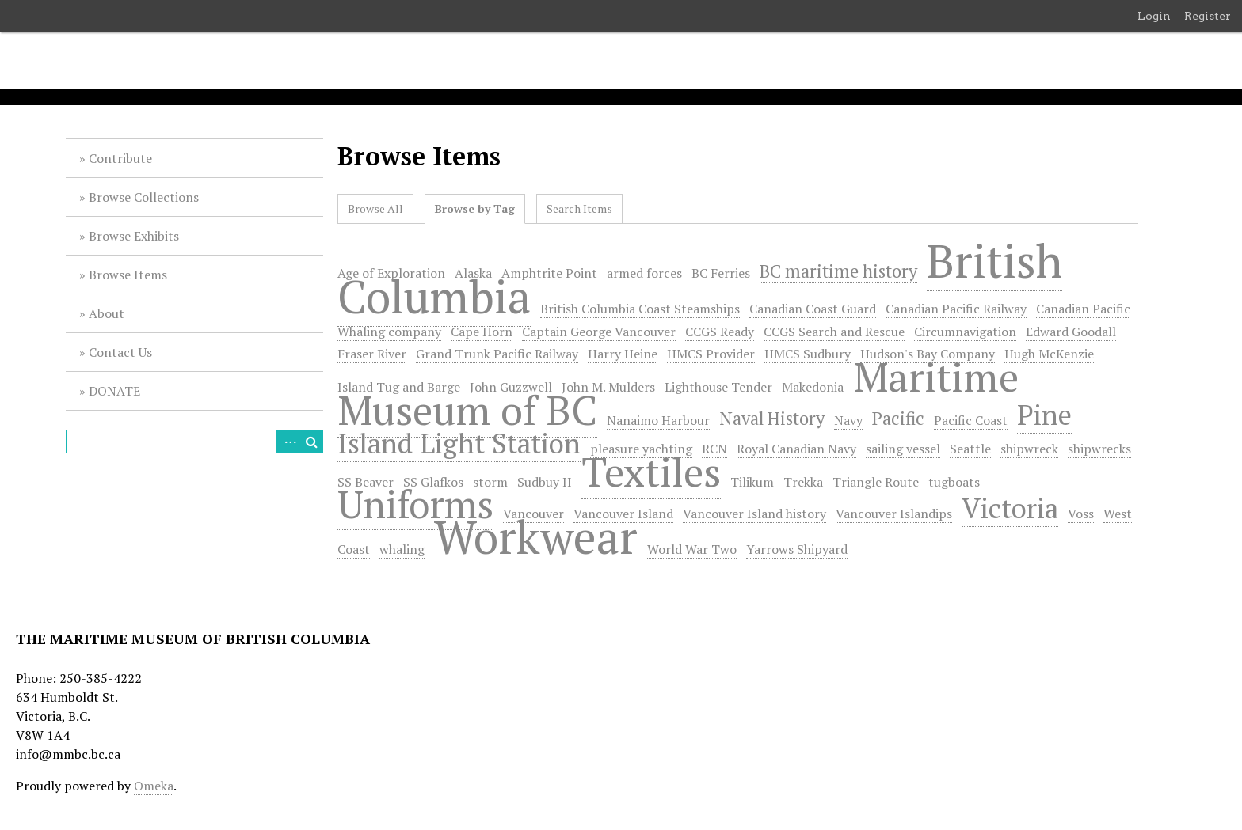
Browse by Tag (475, 208)
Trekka (803, 482)
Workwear (536, 536)
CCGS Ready (719, 331)
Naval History (772, 418)
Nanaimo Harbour (658, 420)
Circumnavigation (965, 331)
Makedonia (813, 387)
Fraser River (371, 353)
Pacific (898, 418)
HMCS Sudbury (807, 353)
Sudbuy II (544, 482)
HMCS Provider (711, 353)
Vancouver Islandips (894, 513)
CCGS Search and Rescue (834, 331)
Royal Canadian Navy (796, 448)
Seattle (970, 448)
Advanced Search (287, 441)
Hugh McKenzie (1049, 353)
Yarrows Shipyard (797, 549)
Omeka (153, 785)
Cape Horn (481, 331)
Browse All (375, 208)
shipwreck (1029, 448)
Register (1207, 15)
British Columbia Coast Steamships (640, 308)
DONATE (114, 391)
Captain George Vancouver (599, 331)
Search (311, 441)
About (106, 313)
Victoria (1010, 507)
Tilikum (752, 482)
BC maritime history (838, 271)
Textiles (651, 471)
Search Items (579, 208)
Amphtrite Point (549, 273)
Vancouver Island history (754, 513)
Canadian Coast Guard (812, 308)
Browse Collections (144, 197)
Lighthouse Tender (718, 387)
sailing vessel (903, 448)
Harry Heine (622, 353)
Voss (1081, 513)
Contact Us (120, 352)
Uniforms (415, 504)
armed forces (644, 273)
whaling (402, 549)
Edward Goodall (1071, 331)
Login (1154, 15)
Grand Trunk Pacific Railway (497, 353)
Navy (848, 420)
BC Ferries (720, 273)
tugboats (954, 482)
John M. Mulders (608, 387)
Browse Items (128, 274)
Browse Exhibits (134, 235)
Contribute (120, 158)
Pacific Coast (971, 420)
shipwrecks (1099, 448)
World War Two (692, 549)
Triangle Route (875, 482)
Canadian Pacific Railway (956, 308)
